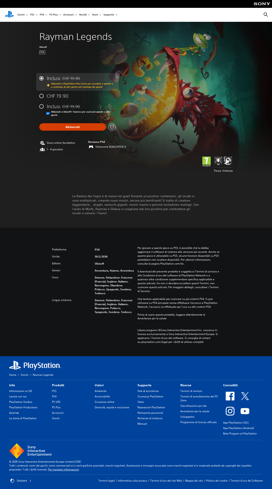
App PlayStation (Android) (238, 428)
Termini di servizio (191, 391)
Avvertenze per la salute (152, 318)
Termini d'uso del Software (247, 480)
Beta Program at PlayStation (240, 433)
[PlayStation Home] (9, 15)
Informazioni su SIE (20, 391)
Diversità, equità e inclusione (112, 407)
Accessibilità (102, 396)
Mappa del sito (194, 480)
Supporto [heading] (144, 385)
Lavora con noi (18, 396)
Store (95, 15)
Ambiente (101, 391)
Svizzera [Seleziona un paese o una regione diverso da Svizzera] (20, 481)
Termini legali (106, 480)
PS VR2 (56, 402)
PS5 (32, 15)
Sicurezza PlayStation (150, 396)
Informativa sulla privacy (132, 480)
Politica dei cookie (216, 480)
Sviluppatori (187, 417)
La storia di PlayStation (22, 418)
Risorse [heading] (185, 385)
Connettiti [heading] (230, 385)
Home (12, 375)
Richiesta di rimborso (150, 418)
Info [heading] (12, 385)
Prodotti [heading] (58, 385)
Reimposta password (150, 413)
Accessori (68, 15)
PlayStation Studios (20, 402)
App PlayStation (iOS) (236, 422)
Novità (83, 15)
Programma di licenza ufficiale (198, 422)
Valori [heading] (99, 385)
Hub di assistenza (148, 391)
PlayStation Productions (23, 407)
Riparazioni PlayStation (151, 407)
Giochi (21, 15)
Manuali (142, 424)
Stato (141, 402)
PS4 (42, 15)
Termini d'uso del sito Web (166, 480)
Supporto (108, 15)
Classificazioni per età (193, 406)
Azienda (14, 413)
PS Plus (54, 15)
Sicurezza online (104, 402)
